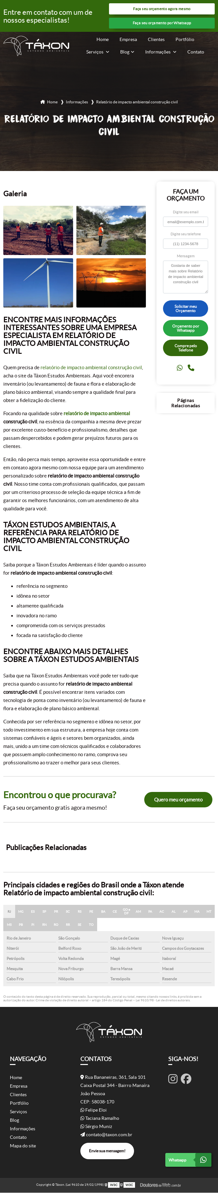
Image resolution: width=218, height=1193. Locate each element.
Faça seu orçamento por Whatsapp (162, 24)
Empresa (128, 39)
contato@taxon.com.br (106, 1135)
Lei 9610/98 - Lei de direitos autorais (163, 1001)
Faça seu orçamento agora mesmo (161, 9)
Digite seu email (186, 213)
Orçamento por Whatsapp (185, 328)
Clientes (156, 39)
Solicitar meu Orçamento (186, 309)
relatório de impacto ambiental (97, 414)
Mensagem (186, 256)
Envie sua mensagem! (107, 1151)
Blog (124, 51)
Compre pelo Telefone (186, 348)
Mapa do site (23, 1146)
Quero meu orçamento (178, 800)
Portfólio (185, 39)
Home (102, 39)
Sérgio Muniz (96, 1126)
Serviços (95, 51)
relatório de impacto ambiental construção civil (91, 368)
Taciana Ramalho (99, 1118)
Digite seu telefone (186, 235)
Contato (195, 51)
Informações (158, 51)
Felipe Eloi (93, 1110)
